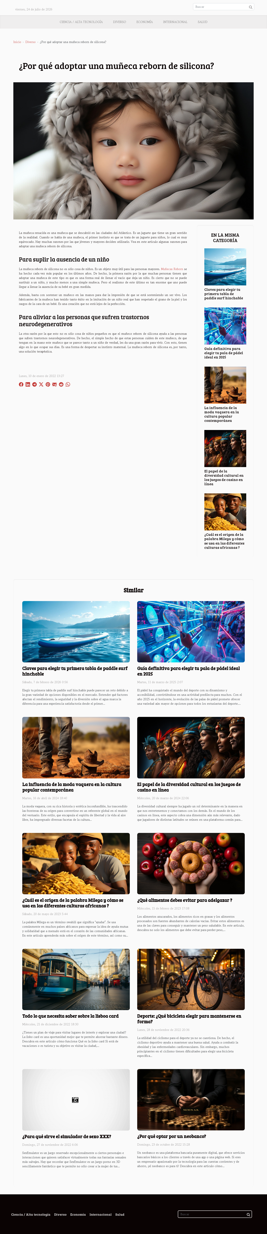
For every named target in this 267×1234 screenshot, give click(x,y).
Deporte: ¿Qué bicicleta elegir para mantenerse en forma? (189, 1019)
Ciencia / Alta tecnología (81, 22)
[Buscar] (223, 6)
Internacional (175, 22)
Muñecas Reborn (172, 269)
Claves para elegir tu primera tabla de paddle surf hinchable (223, 293)
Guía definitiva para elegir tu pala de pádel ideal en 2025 (223, 352)
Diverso (119, 22)
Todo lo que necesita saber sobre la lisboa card (70, 1016)
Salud (202, 22)
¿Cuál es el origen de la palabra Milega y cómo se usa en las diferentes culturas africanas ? (224, 541)
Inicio (17, 42)
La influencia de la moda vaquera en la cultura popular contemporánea (221, 414)
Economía (144, 22)
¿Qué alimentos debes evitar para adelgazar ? (184, 900)
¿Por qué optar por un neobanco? (171, 1136)
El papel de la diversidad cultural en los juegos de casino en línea (224, 477)
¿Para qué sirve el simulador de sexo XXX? (66, 1136)
